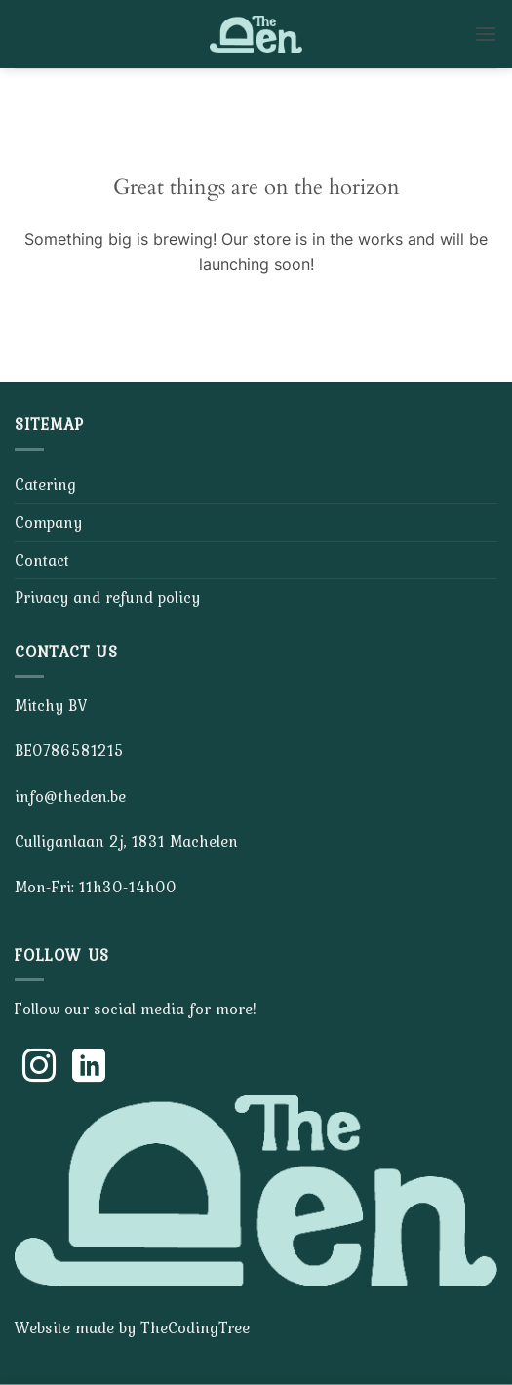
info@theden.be (70, 796)
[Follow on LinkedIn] (88, 1068)
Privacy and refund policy (107, 597)
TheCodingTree (195, 1327)
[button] (485, 34)
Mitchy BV (51, 705)
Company (48, 522)
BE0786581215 (69, 750)
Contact (42, 560)
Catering (45, 483)
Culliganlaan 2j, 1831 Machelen (126, 840)
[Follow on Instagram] (39, 1068)
